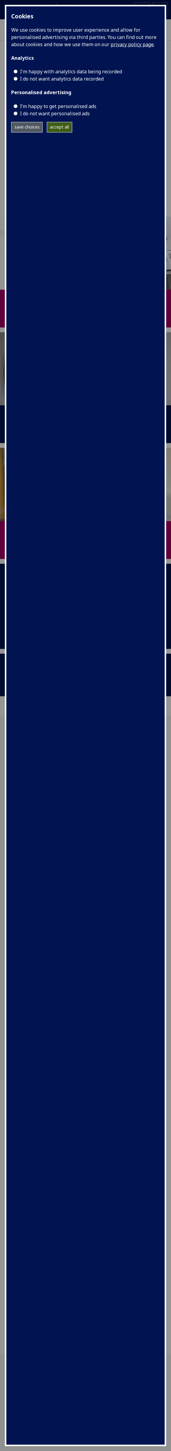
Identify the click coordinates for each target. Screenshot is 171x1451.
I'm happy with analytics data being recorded (71, 71)
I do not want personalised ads (55, 113)
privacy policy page (132, 44)
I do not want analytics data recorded (62, 78)
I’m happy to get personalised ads (58, 106)
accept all (59, 127)
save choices (27, 127)
